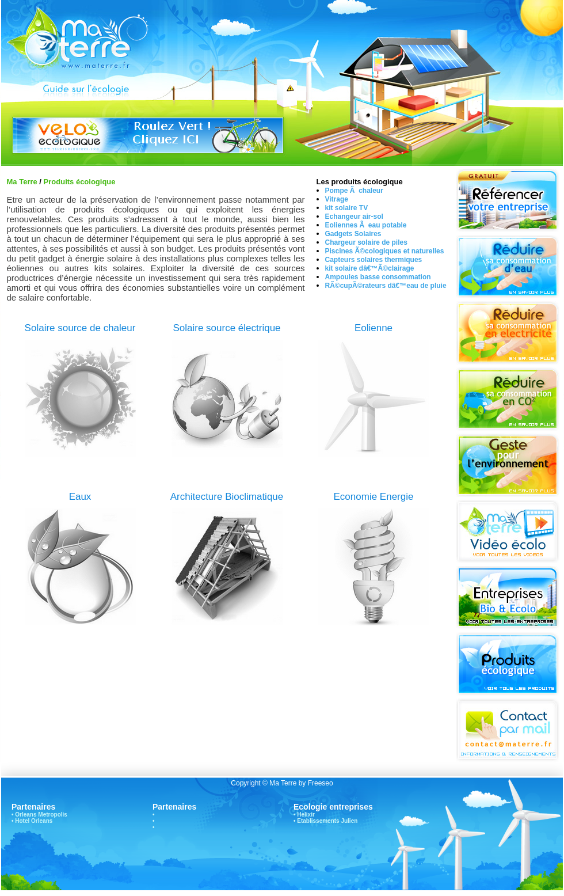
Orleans (25, 814)
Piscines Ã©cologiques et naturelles (384, 251)
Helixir (306, 814)
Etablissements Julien (327, 821)
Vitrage (336, 199)
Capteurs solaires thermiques (373, 260)
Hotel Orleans (33, 821)
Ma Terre (22, 181)
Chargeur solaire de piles (366, 242)
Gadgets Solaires (353, 234)
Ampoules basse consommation (378, 277)
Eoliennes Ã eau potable (366, 225)
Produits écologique (80, 181)
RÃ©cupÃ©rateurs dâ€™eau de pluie (386, 286)
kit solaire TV (346, 208)
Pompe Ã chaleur (354, 191)
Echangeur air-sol (354, 216)
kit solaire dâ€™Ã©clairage (369, 268)
